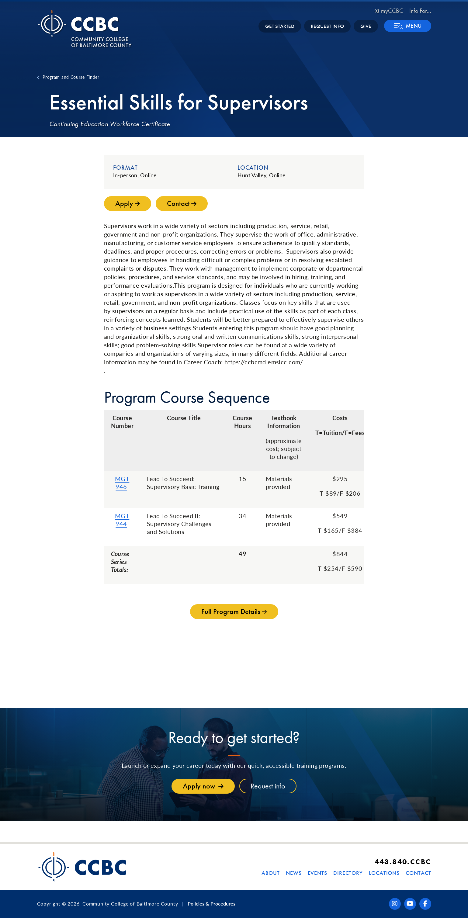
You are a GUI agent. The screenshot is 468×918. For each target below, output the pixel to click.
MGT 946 (122, 482)
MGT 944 (122, 519)
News (294, 872)
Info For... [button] (420, 11)
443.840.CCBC (403, 861)
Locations (384, 872)
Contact (418, 872)
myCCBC (388, 11)
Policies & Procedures (211, 903)
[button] (407, 26)
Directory (348, 872)
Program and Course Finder (71, 77)
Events (317, 872)
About (271, 872)
